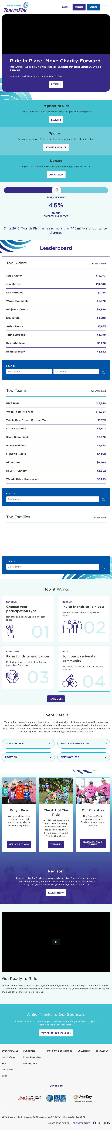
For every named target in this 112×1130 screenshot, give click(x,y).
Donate (93, 7)
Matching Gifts (30, 1063)
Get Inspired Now (19, 844)
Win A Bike (56, 844)
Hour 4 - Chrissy (16, 470)
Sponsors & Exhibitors (59, 1051)
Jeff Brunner (14, 275)
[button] (105, 7)
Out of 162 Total (98, 391)
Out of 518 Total (98, 264)
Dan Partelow (14, 292)
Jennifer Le (13, 284)
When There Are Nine (20, 411)
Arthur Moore (14, 326)
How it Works (8, 1057)
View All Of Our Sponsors (56, 1033)
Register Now (56, 892)
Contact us (102, 1051)
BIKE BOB (12, 403)
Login (65, 7)
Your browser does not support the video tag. (56, 34)
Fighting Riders (16, 454)
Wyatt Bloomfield (17, 301)
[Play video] (56, 942)
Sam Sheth (13, 318)
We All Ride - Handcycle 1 (22, 479)
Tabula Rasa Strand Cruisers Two (26, 420)
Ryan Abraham (15, 343)
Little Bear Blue (16, 428)
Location (28, 757)
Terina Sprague (15, 334)
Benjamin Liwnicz (17, 309)
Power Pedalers (16, 445)
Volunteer (84, 1051)
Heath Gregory (15, 351)
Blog (5, 1076)
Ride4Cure (13, 462)
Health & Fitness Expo (84, 743)
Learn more (56, 699)
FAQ (4, 1063)
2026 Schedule (28, 743)
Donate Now (56, 174)
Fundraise (29, 1051)
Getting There (84, 757)
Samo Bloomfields (17, 437)
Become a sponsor (56, 147)
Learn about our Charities (93, 843)
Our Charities (8, 1070)
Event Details (10, 1051)
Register (79, 7)
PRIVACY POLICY (81, 1123)
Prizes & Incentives (32, 1057)
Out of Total (100, 517)
